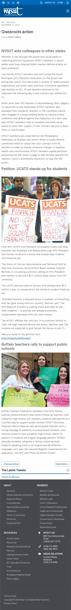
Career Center (13, 559)
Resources (12, 542)
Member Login (46, 499)
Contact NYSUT (14, 523)
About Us (11, 491)
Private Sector (46, 523)
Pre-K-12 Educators (49, 503)
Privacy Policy (10, 603)
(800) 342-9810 (50, 549)
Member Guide (46, 491)
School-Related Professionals (53, 507)
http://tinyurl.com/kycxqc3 (15, 338)
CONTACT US (50, 2)
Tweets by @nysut (10, 476)
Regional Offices (14, 499)
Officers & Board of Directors (20, 495)
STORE (60, 2)
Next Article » (62, 464)
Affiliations (11, 511)
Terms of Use (10, 596)
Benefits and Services (49, 495)
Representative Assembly (18, 507)
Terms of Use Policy (16, 515)
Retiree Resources (48, 527)
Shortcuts (11, 519)
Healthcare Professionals (51, 511)
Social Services (14, 571)
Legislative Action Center (18, 554)
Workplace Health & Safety (19, 575)
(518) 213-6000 (50, 546)
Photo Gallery (13, 579)
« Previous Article (11, 464)
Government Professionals (52, 519)
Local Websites (14, 503)
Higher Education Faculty (51, 515)
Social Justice (13, 538)
